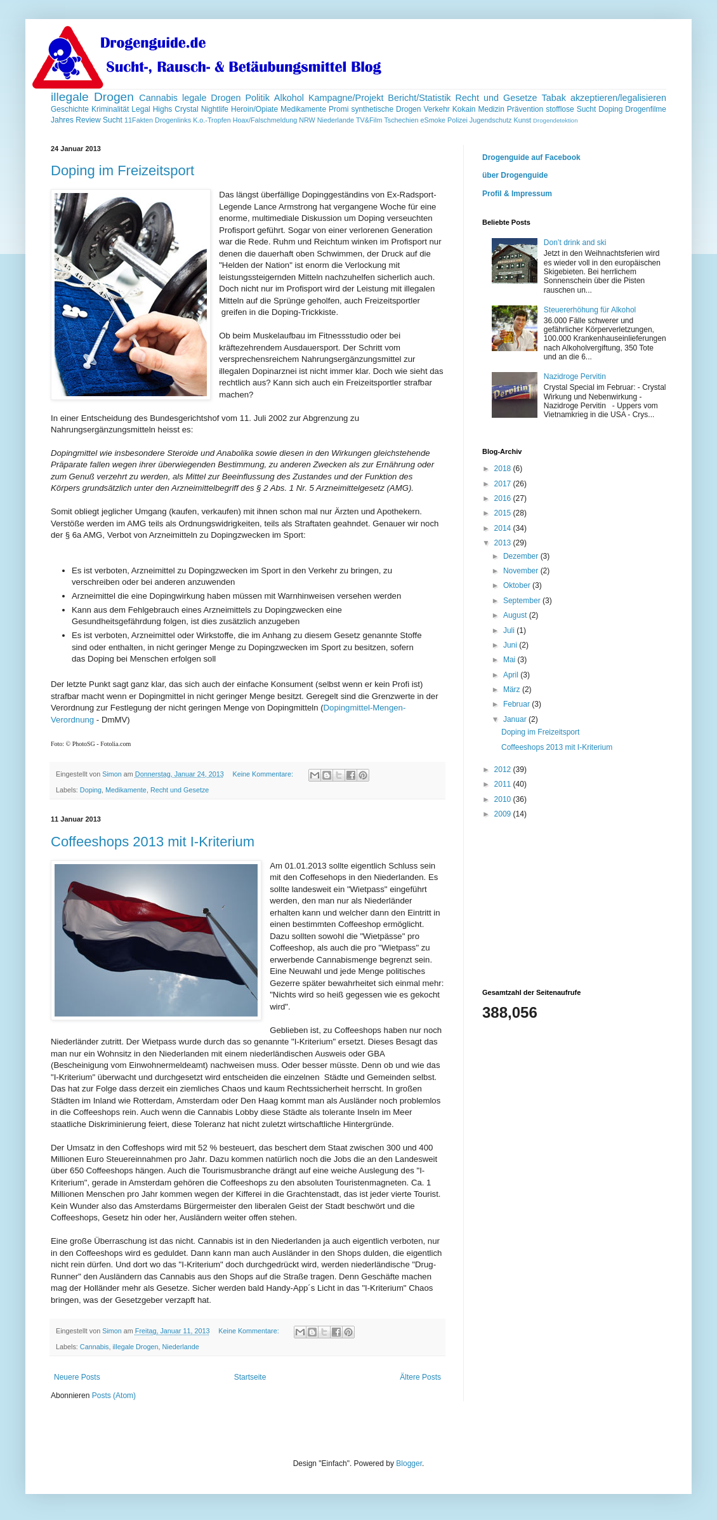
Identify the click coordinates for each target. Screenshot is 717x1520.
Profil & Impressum (517, 193)
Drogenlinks (173, 120)
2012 (503, 769)
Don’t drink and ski (575, 242)
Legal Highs (151, 109)
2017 (503, 483)
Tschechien (401, 120)
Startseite (250, 1377)
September (523, 600)
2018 (503, 468)
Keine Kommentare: (264, 774)
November (522, 570)
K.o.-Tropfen (212, 120)
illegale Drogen (92, 96)
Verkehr (436, 109)
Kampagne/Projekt (345, 98)
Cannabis (158, 98)
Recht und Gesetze (496, 98)
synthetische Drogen (386, 109)
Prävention (525, 109)
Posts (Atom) (114, 1395)
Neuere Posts (77, 1377)
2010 (503, 799)
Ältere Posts (420, 1377)
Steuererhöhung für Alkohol (590, 309)
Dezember (522, 556)
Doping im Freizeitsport (122, 170)
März (512, 689)
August (516, 615)
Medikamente (303, 109)
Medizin (491, 109)
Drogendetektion (555, 120)
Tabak (554, 98)
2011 (503, 784)
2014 (503, 528)
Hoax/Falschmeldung (265, 120)
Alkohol (289, 98)
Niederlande (335, 120)
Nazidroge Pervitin (575, 376)
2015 (503, 513)
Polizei (457, 120)
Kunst (522, 120)
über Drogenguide (515, 175)
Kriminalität (110, 109)
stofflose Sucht (571, 109)
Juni (511, 645)
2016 (503, 498)
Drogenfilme (645, 109)
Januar (516, 719)
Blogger (409, 1463)
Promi (338, 109)
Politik (258, 98)
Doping (610, 109)
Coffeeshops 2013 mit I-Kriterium (152, 842)
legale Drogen (211, 98)
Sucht (112, 120)
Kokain (464, 109)
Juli (509, 630)
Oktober (517, 585)
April (511, 674)
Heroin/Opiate (254, 109)
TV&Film (369, 120)
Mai (510, 659)
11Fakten (138, 120)
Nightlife (214, 109)
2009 (503, 814)
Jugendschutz (491, 120)
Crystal (186, 109)
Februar (517, 704)
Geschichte (70, 109)
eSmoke (432, 120)
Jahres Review (76, 120)
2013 (503, 542)
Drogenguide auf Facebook (531, 157)
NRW (307, 120)
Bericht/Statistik (419, 98)
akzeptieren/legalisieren (618, 98)
